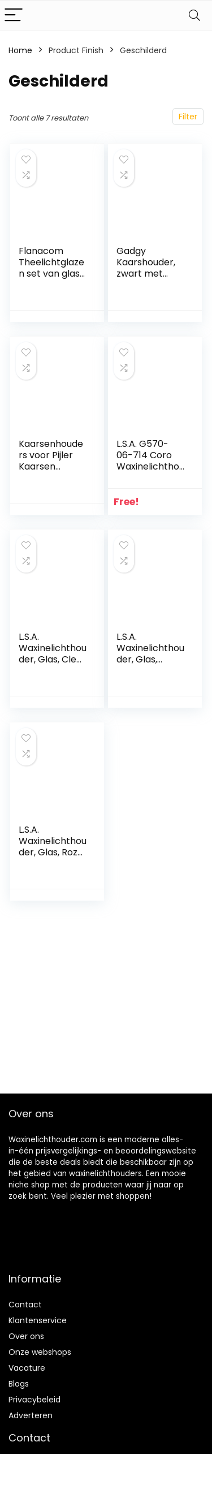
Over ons (26, 1336)
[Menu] (13, 16)
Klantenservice (37, 1320)
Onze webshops (39, 1352)
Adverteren (30, 1415)
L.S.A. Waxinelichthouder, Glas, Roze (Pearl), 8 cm (52, 846)
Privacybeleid (34, 1399)
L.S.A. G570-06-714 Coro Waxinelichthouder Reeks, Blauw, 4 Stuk (150, 466)
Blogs (18, 1383)
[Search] (194, 16)
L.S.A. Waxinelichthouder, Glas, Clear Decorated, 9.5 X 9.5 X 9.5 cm (52, 659)
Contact (25, 1304)
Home (20, 50)
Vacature (26, 1368)
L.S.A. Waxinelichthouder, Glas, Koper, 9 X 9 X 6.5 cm (150, 659)
